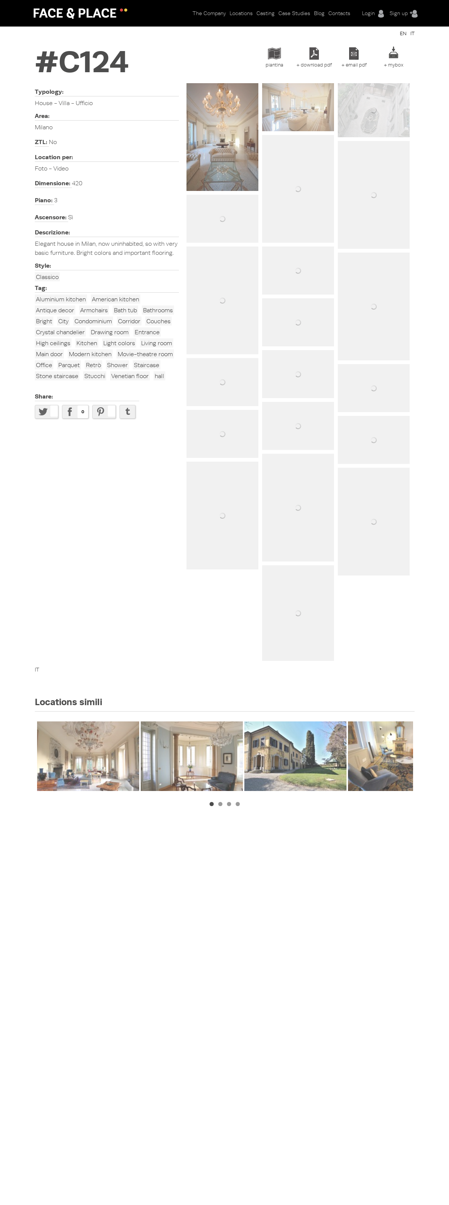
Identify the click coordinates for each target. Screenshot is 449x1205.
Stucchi (94, 376)
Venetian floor (130, 376)
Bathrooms (158, 310)
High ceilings (53, 343)
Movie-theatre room (145, 354)
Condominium (93, 321)
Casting (265, 13)
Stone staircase (57, 376)
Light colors (119, 343)
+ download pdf (314, 65)
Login (368, 13)
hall (159, 376)
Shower (117, 365)
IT (412, 33)
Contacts (339, 13)
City (63, 321)
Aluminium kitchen (61, 299)
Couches (158, 321)
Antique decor (55, 310)
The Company (209, 13)
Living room (156, 343)
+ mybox (393, 65)
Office (44, 365)
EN (403, 33)
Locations (241, 13)
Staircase (146, 365)
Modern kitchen (90, 354)
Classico (47, 277)
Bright (44, 321)
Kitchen (86, 343)
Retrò (93, 365)
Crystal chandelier (60, 332)
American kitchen (115, 299)
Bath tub (125, 310)
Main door (49, 354)
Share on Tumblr (127, 412)
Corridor (129, 321)
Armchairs (94, 310)
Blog (319, 13)
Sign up (399, 13)
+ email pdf (354, 65)
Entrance (147, 332)
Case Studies (294, 13)
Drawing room (110, 332)
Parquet (69, 365)
